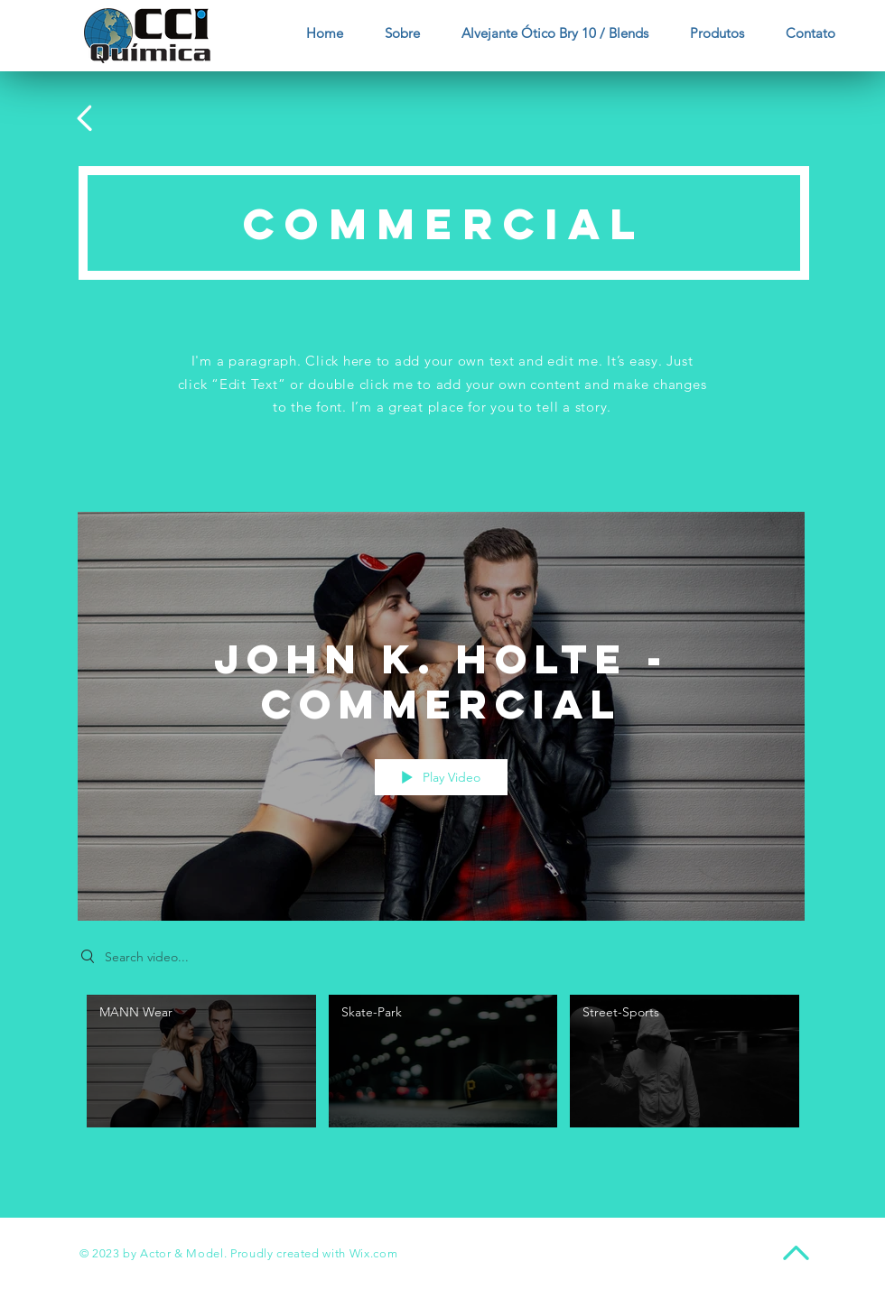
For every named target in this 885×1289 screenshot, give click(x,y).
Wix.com (373, 1253)
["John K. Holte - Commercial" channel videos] (441, 1065)
